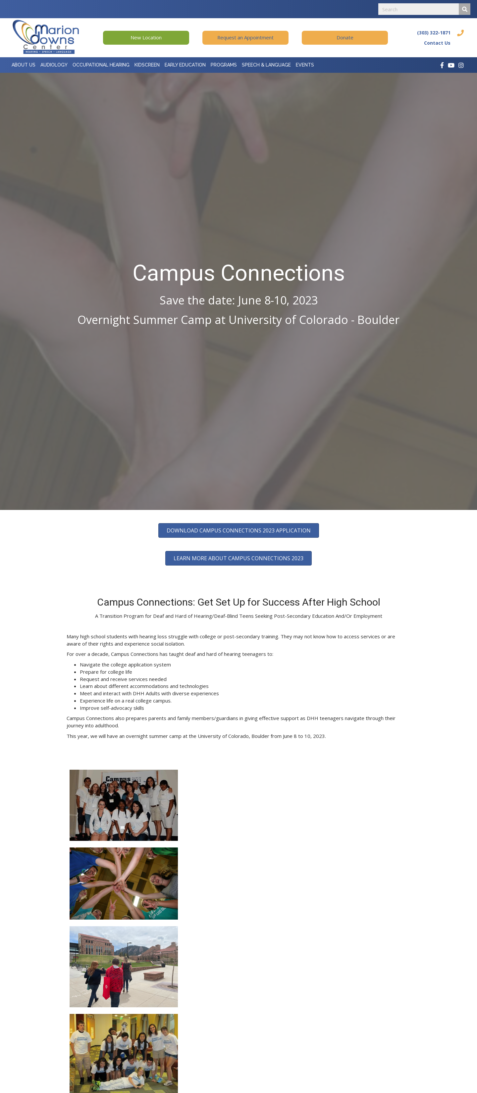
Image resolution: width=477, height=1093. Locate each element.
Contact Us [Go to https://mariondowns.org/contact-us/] (437, 43)
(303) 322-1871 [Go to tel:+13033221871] (433, 32)
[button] (146, 38)
